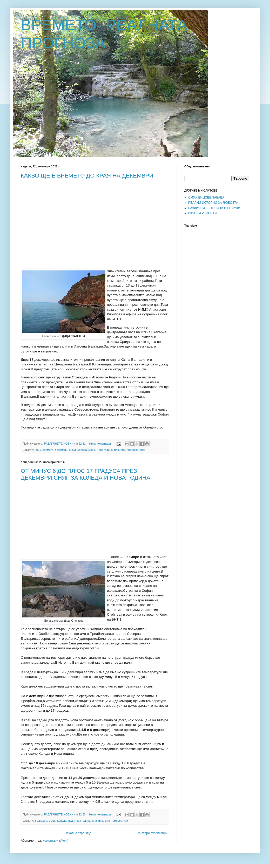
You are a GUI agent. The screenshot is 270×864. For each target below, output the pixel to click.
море (91, 449)
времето (48, 449)
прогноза (132, 449)
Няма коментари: (100, 443)
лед (70, 820)
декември (61, 449)
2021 (38, 449)
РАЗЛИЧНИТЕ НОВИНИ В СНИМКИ (214, 208)
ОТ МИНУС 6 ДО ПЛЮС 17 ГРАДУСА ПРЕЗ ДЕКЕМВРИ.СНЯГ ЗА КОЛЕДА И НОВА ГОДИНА (85, 474)
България (41, 820)
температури (119, 820)
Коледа (82, 449)
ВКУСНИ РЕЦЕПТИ (202, 213)
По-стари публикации (152, 833)
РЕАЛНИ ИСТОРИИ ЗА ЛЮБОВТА (213, 203)
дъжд (72, 449)
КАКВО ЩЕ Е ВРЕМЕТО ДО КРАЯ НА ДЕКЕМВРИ (87, 175)
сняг (142, 449)
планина (119, 449)
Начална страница (78, 833)
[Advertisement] (64, 219)
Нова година (105, 449)
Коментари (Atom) (56, 840)
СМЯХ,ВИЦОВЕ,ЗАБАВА (206, 197)
